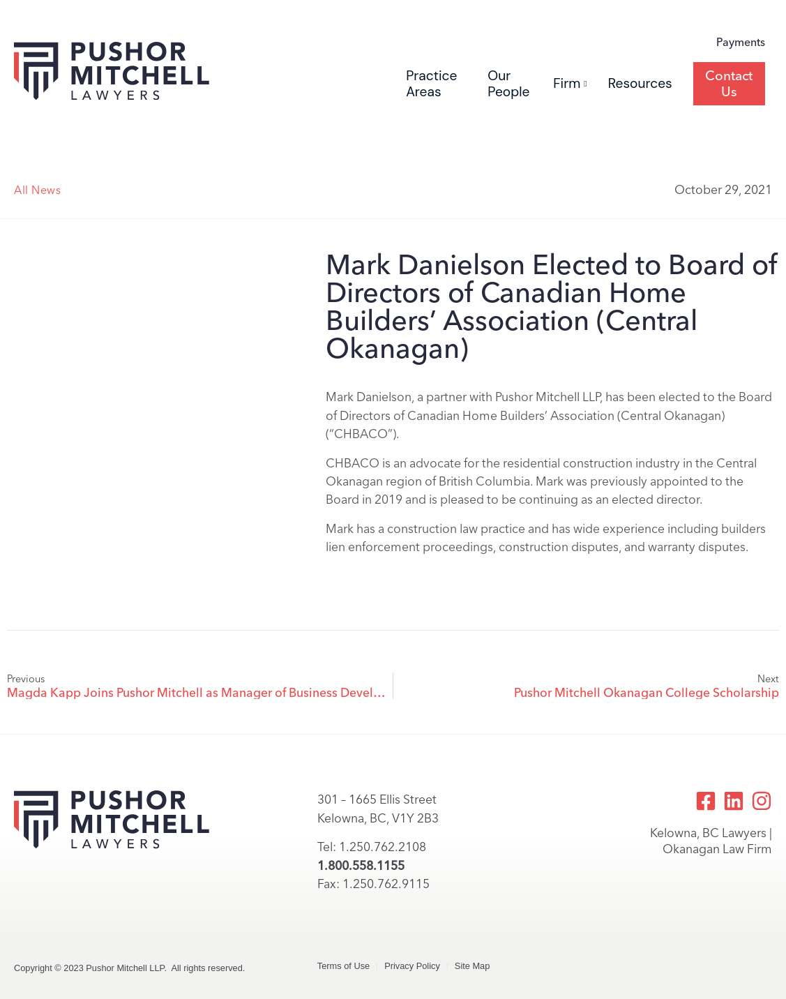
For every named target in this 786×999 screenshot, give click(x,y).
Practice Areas (431, 83)
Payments (740, 42)
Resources (640, 83)
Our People (508, 83)
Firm (570, 83)
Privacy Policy (412, 966)
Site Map (472, 966)
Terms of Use (343, 966)
